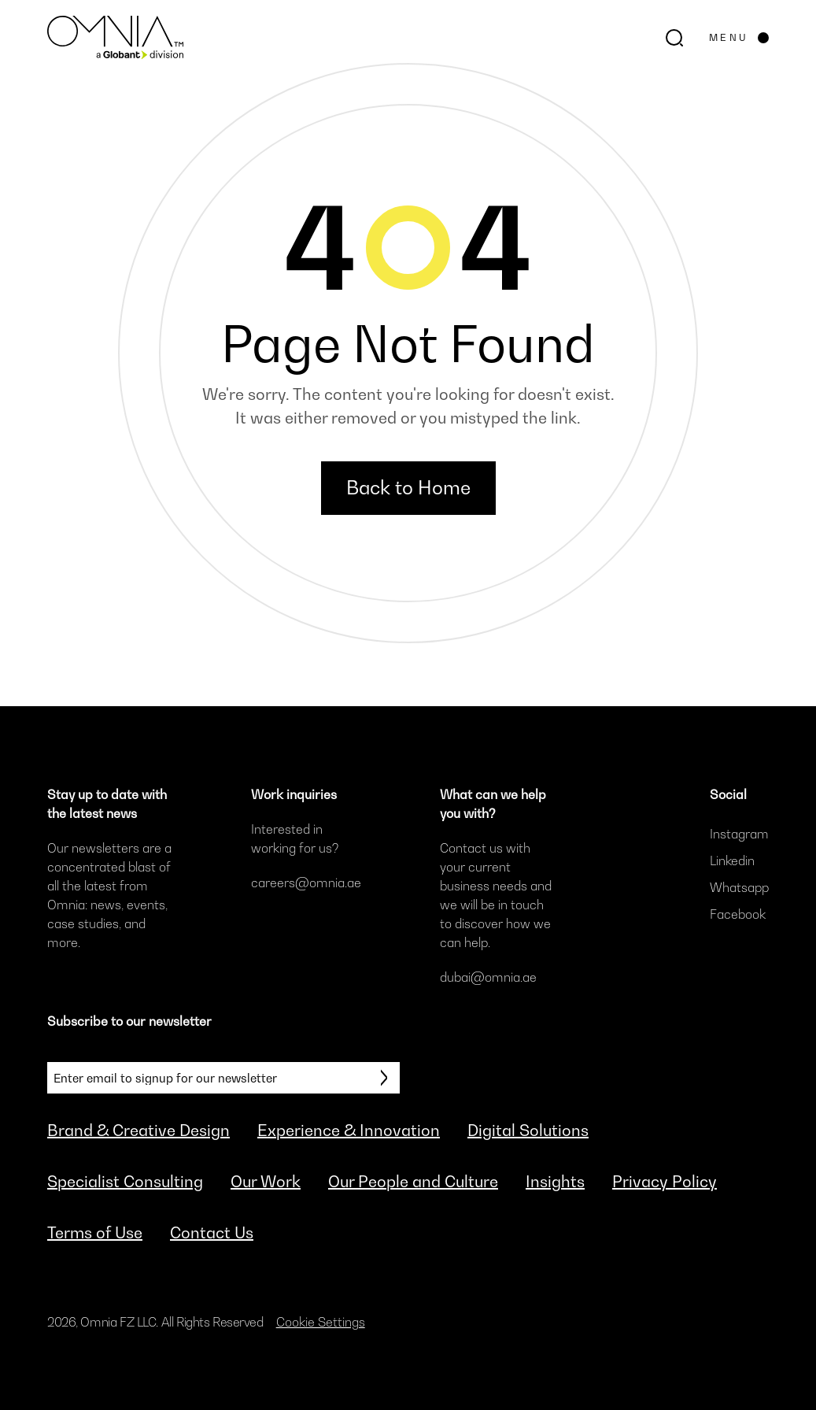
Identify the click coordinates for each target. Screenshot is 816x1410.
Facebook (738, 914)
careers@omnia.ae (306, 882)
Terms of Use (94, 1232)
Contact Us (211, 1232)
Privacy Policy (664, 1181)
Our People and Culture (413, 1181)
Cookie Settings (320, 1322)
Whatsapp (739, 887)
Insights (555, 1181)
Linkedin (732, 860)
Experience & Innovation (348, 1130)
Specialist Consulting (125, 1181)
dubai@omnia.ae (488, 977)
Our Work (266, 1181)
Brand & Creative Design (138, 1130)
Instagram (739, 834)
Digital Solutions (528, 1130)
